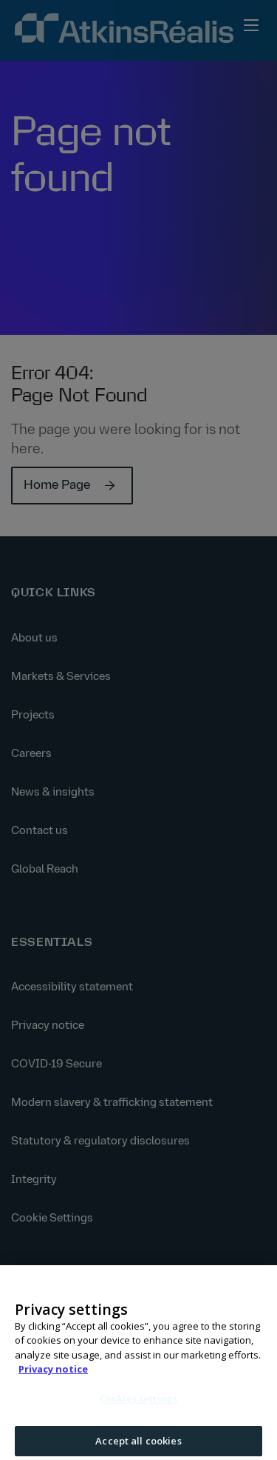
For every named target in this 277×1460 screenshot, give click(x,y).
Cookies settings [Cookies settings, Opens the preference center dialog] (138, 1403)
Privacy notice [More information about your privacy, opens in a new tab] (53, 1374)
